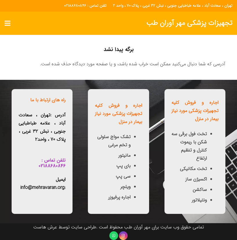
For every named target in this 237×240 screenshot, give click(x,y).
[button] (7, 23)
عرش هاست (45, 227)
